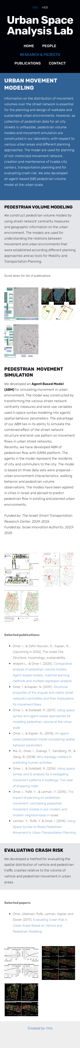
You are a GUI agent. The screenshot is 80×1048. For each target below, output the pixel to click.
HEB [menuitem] (45, 7)
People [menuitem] (49, 46)
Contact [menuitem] (57, 63)
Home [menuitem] (29, 46)
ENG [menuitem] (35, 7)
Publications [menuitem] (28, 63)
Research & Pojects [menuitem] (40, 54)
